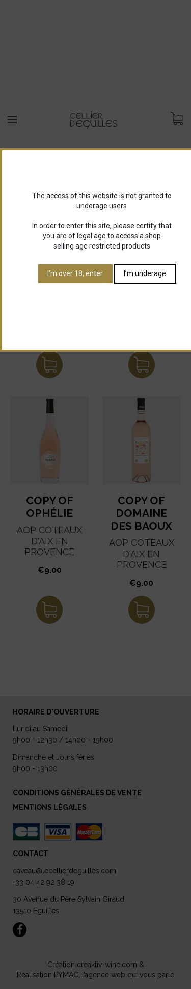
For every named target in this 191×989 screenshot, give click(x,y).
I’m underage (145, 273)
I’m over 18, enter (75, 273)
